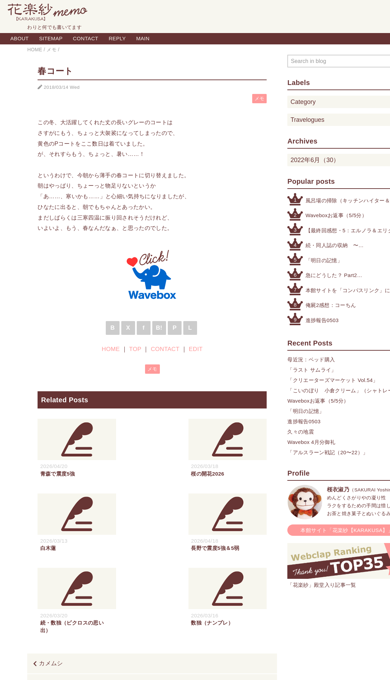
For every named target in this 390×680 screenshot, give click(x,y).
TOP (135, 349)
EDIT (196, 349)
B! (159, 328)
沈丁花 (256, 609)
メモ (260, 98)
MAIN (143, 38)
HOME (111, 349)
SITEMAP (50, 38)
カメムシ (51, 589)
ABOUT (19, 38)
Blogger (187, 667)
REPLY (117, 38)
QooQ (228, 667)
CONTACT (86, 38)
